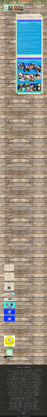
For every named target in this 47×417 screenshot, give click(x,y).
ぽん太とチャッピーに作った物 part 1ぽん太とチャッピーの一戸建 (9, 198)
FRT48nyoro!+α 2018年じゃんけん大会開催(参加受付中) (9, 153)
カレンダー (9, 243)
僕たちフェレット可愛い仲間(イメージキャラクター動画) (9, 126)
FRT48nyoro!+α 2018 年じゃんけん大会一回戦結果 (9, 160)
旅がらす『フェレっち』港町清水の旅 (8, 91)
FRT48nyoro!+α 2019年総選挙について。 (9, 74)
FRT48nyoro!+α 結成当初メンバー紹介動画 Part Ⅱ (9, 216)
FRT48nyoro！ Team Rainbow (9, 181)
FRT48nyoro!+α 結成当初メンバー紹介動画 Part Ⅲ (9, 223)
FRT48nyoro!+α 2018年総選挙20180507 (9, 98)
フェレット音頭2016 (9, 191)
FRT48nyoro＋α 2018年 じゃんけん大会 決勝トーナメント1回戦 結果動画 (9, 170)
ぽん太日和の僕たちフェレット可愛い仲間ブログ (8, 146)
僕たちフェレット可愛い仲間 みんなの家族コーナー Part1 (9, 233)
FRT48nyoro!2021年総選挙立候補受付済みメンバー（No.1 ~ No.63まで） (9, 35)
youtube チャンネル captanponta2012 (9, 167)
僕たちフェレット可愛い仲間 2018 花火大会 (9, 108)
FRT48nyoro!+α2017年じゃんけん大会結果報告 (9, 209)
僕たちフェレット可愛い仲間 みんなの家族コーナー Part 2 (9, 236)
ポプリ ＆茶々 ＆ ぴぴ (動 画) (9, 56)
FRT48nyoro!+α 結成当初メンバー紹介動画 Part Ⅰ (9, 212)
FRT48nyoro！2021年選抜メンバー (9, 25)
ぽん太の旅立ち (9, 87)
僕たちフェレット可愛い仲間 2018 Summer (9, 101)
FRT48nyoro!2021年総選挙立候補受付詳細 (9, 39)
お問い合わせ (9, 246)
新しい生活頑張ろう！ (9, 42)
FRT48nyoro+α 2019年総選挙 (9, 70)
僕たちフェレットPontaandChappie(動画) (9, 143)
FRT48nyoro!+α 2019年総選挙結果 (9, 84)
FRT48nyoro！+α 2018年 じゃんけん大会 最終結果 (9, 177)
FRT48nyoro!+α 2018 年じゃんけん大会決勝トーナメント (9, 174)
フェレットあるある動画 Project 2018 (9, 150)
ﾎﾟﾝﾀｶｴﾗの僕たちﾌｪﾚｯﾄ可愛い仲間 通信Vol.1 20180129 (9, 184)
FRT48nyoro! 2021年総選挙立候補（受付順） (9, 32)
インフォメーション (9, 18)
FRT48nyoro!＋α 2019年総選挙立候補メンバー (9, 77)
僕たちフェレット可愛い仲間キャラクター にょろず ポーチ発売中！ (8, 49)
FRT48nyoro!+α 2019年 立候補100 (9, 81)
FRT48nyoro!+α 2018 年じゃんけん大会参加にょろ (9, 157)
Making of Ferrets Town (9, 118)
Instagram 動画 (9, 46)
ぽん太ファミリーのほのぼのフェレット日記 (9, 53)
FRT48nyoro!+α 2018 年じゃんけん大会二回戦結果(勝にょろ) (9, 163)
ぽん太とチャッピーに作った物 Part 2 (8, 202)
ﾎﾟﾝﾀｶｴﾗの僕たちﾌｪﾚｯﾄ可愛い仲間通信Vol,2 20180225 (9, 188)
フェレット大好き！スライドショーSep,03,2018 (9, 240)
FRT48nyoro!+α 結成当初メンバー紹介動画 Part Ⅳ (9, 229)
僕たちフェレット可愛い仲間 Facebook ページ (8, 250)
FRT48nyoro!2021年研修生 (9, 28)
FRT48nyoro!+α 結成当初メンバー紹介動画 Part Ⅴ (9, 226)
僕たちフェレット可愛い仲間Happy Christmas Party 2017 (9, 112)
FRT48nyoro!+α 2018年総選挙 (9, 139)
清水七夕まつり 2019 (9, 253)
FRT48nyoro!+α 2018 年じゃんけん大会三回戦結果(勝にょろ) (9, 129)
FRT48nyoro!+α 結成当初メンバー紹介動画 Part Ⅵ (9, 219)
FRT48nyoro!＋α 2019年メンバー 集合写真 (9, 67)
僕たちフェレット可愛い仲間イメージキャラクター (9, 115)
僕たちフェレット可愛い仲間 (23, 367)
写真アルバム (9, 63)
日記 (9, 260)
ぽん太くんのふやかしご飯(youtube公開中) (9, 122)
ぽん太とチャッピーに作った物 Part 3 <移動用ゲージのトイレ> (9, 205)
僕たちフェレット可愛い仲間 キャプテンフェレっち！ (9, 133)
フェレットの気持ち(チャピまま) (9, 94)
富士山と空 (9, 257)
